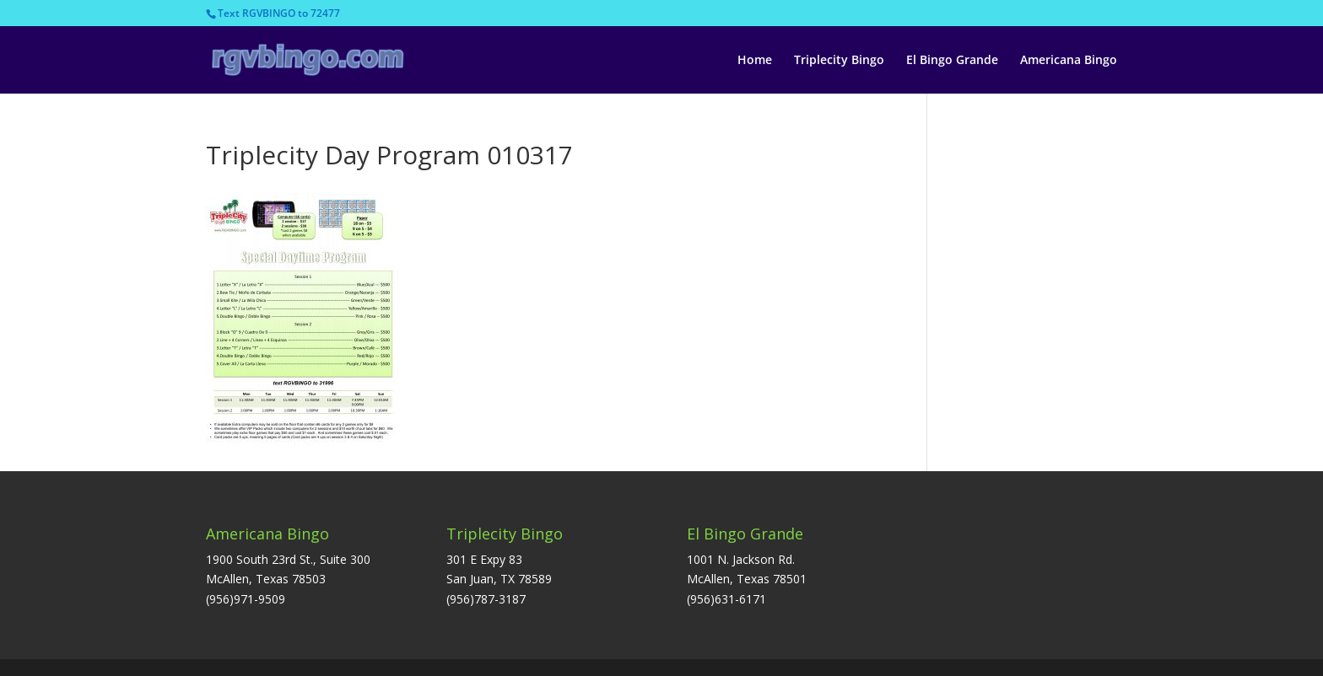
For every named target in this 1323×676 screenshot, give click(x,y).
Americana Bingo (1068, 60)
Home (754, 60)
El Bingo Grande (952, 60)
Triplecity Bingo (839, 60)
